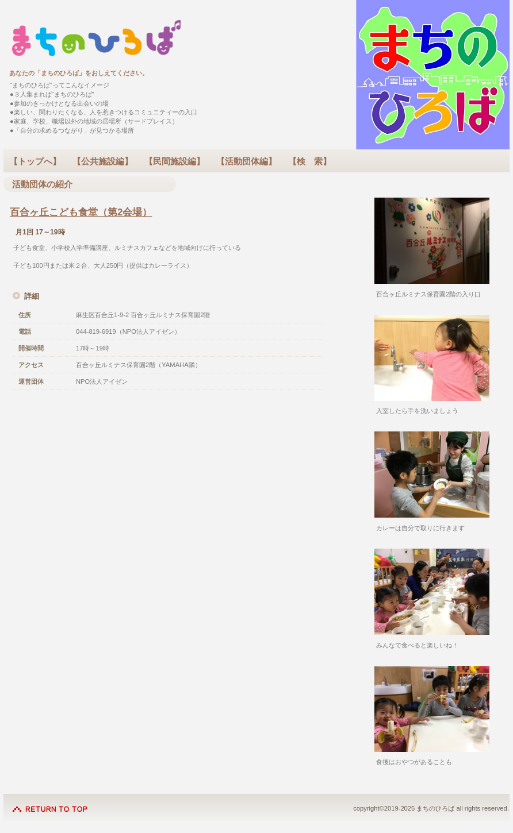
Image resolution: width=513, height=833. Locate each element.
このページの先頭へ (50, 803)
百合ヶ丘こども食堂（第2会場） (81, 212)
